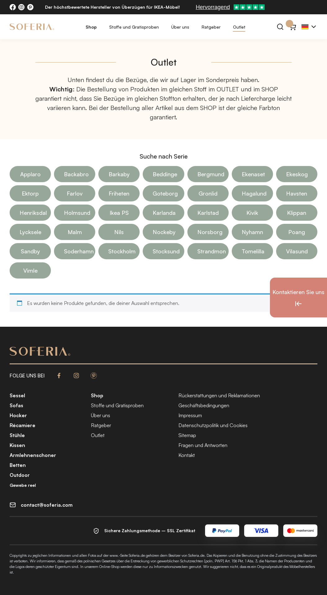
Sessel (17, 395)
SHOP (270, 89)
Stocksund (166, 251)
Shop (91, 27)
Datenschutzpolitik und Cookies (213, 425)
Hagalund (254, 193)
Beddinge (165, 174)
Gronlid (208, 193)
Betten (18, 465)
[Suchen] (280, 26)
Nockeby (164, 231)
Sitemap (187, 435)
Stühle (17, 435)
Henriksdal (33, 212)
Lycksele (30, 231)
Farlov (75, 193)
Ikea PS (119, 212)
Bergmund (210, 174)
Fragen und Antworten (202, 445)
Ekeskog (297, 174)
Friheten (119, 193)
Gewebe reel (23, 485)
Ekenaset (253, 174)
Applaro (30, 174)
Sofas (16, 405)
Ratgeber (211, 27)
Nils (119, 231)
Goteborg (165, 193)
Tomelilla (253, 251)
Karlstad (208, 212)
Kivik (252, 212)
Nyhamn (252, 231)
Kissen (17, 445)
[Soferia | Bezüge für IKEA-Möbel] (32, 26)
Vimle (30, 270)
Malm (75, 231)
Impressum (190, 415)
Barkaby (119, 174)
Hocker (18, 415)
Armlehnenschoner (33, 455)
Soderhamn (79, 251)
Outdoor (20, 475)
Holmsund (77, 212)
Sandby (30, 251)
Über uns (180, 27)
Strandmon (211, 251)
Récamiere (22, 425)
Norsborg (209, 231)
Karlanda (164, 212)
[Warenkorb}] (292, 26)
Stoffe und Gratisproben (134, 27)
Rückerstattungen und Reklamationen (219, 395)
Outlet (239, 27)
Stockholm (122, 251)
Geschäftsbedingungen (203, 405)
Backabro (76, 174)
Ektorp (30, 193)
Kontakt (186, 455)
